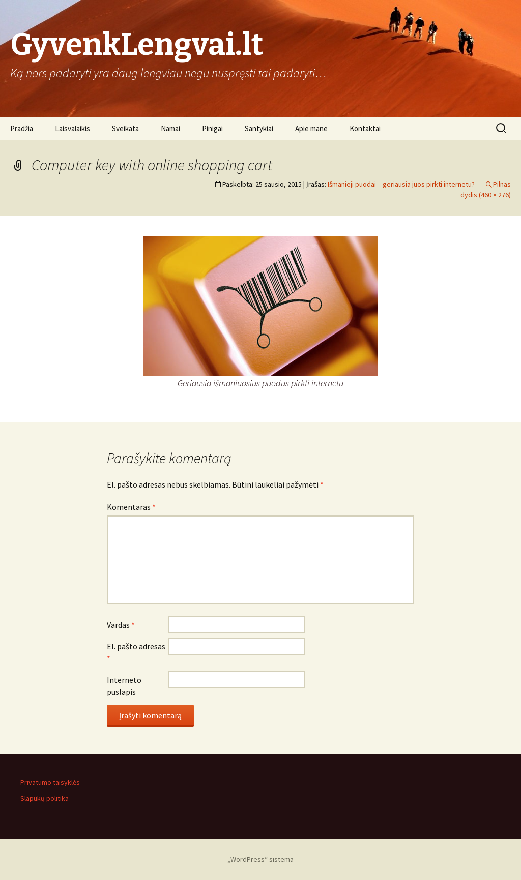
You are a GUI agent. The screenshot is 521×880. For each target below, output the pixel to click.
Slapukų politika (44, 798)
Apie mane (311, 128)
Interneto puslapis (124, 686)
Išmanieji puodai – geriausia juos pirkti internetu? (401, 184)
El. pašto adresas (136, 652)
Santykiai (259, 128)
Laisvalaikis (72, 128)
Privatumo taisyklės (50, 782)
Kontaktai (365, 128)
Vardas (121, 625)
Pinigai (212, 128)
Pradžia (21, 128)
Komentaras (131, 507)
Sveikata (125, 128)
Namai (170, 128)
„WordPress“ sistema (260, 859)
